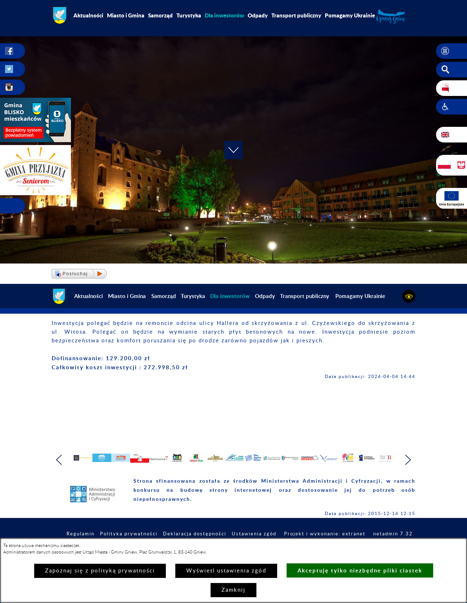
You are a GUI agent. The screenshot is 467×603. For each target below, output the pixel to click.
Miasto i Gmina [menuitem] (125, 15)
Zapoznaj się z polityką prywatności (100, 571)
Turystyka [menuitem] (188, 15)
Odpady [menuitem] (258, 15)
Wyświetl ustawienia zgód (226, 571)
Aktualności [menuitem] (88, 15)
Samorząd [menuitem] (160, 15)
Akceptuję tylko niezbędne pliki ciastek (360, 570)
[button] (451, 51)
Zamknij (233, 590)
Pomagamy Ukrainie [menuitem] (350, 15)
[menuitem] (224, 15)
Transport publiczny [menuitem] (296, 15)
